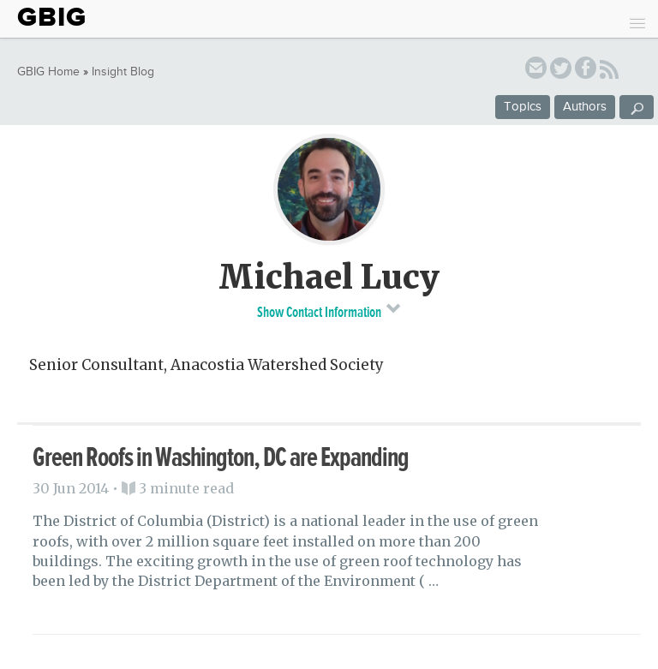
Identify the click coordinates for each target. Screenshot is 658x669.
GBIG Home (48, 72)
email (536, 71)
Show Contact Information (329, 310)
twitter (560, 71)
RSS (609, 72)
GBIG (52, 17)
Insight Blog (123, 72)
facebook (585, 71)
